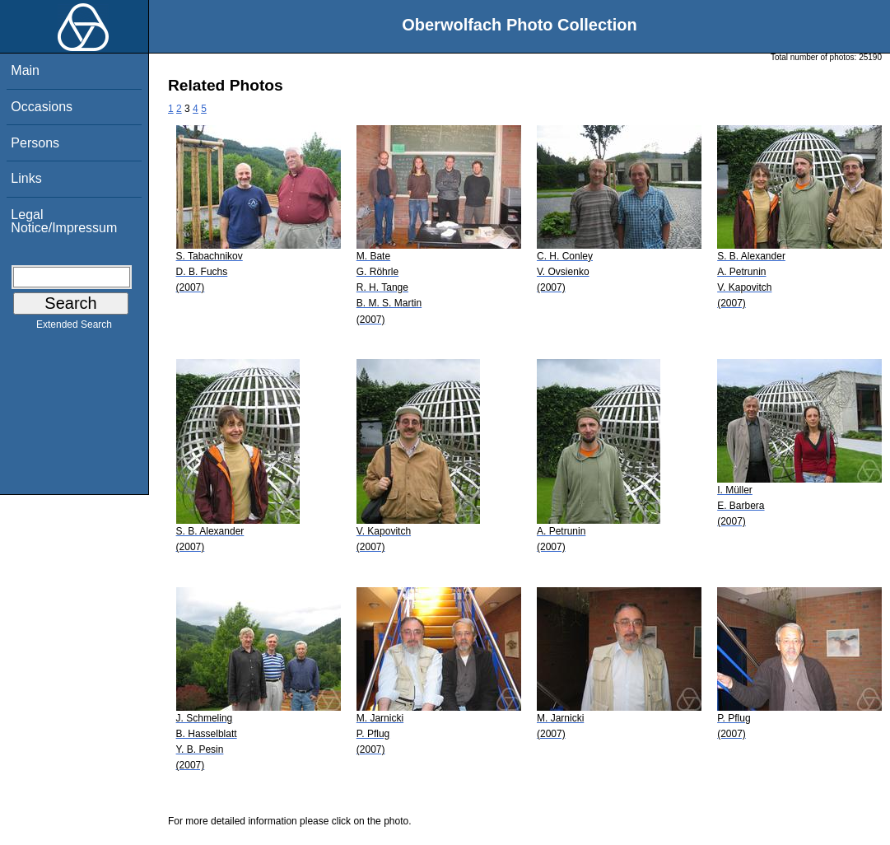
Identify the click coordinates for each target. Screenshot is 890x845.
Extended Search (74, 328)
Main (25, 70)
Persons (35, 143)
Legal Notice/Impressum (64, 221)
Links (26, 178)
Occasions (41, 107)
